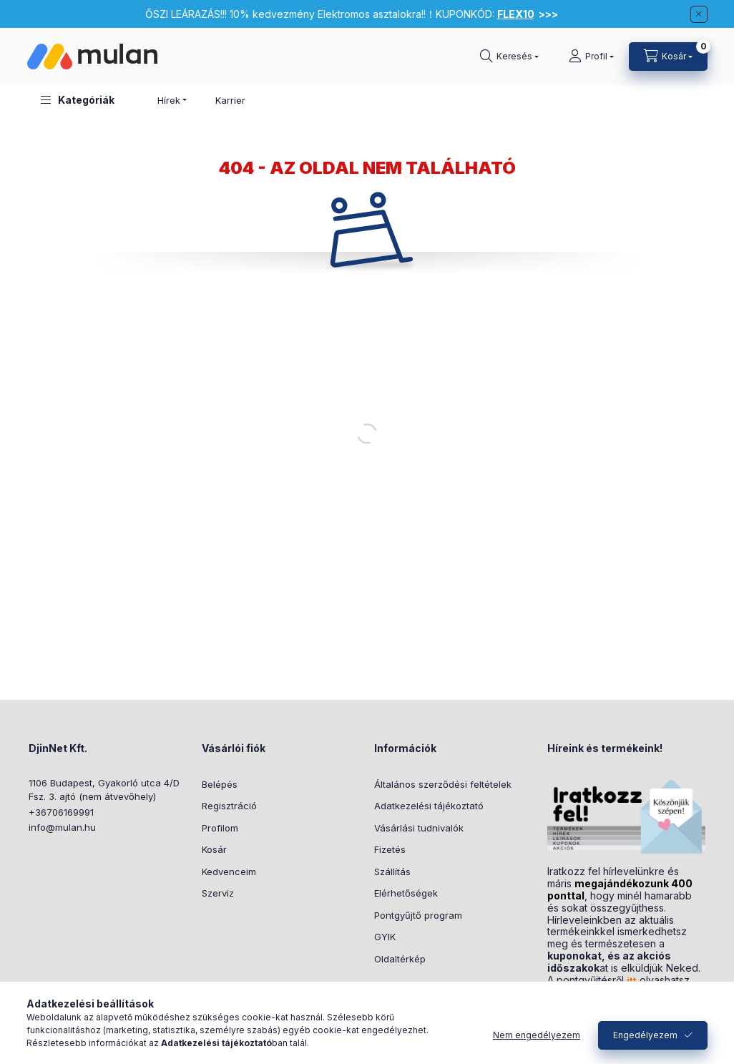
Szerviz (218, 893)
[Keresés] (509, 56)
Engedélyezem (645, 1035)
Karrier (230, 100)
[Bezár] (699, 14)
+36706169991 (61, 812)
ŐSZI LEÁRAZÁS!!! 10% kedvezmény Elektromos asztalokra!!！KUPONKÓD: (351, 14)
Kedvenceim (229, 871)
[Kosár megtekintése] (668, 56)
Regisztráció (229, 805)
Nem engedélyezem (536, 1035)
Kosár (214, 849)
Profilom (220, 828)
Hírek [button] (168, 100)
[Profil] (591, 56)
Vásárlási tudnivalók (419, 828)
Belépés (220, 784)
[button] (77, 99)
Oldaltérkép (400, 959)
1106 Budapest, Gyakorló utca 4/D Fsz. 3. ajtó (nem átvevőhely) (104, 790)
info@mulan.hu (62, 827)
